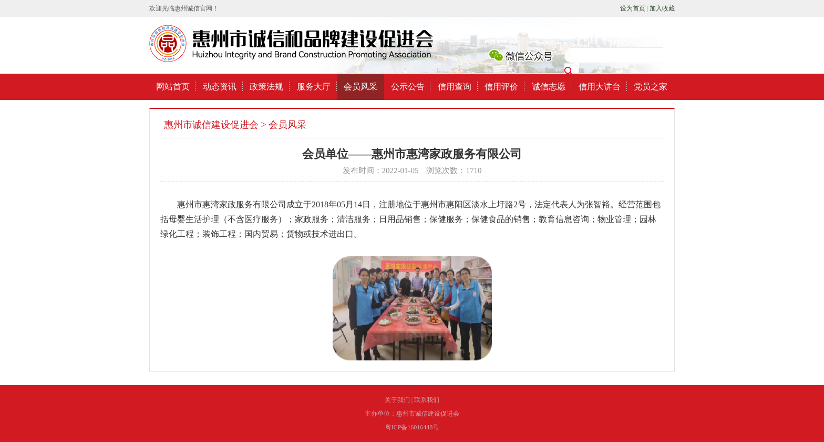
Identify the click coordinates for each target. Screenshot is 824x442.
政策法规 (266, 86)
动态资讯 (219, 86)
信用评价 (501, 86)
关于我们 (397, 400)
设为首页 (632, 8)
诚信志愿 (548, 86)
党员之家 (650, 86)
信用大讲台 (600, 86)
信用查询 (454, 86)
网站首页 (173, 86)
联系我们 (426, 400)
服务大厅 (314, 86)
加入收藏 (662, 8)
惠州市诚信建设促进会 (211, 124)
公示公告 (408, 86)
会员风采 (360, 86)
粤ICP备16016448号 (412, 427)
